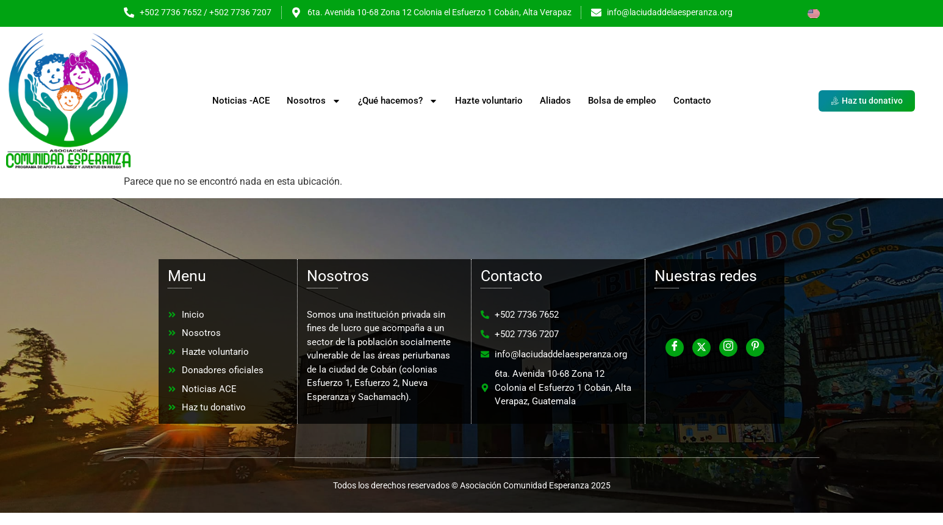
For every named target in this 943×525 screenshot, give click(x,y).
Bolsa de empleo (622, 100)
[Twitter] (701, 347)
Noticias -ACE (241, 100)
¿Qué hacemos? (398, 101)
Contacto (692, 100)
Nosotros (314, 101)
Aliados (555, 100)
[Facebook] (674, 347)
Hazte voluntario (489, 100)
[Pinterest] (755, 347)
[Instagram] (728, 347)
